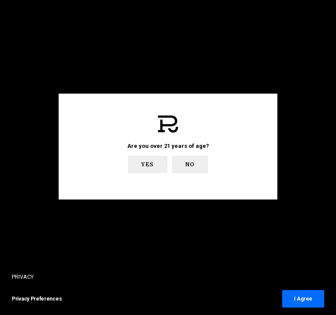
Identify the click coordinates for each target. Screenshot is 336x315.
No (190, 164)
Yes (147, 164)
